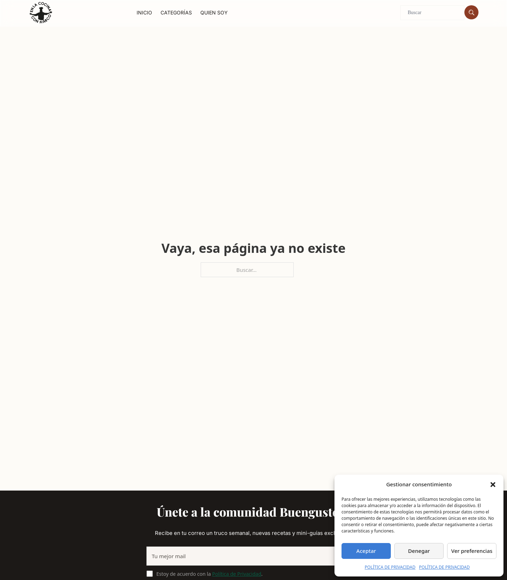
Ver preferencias (471, 550)
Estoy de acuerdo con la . (209, 573)
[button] (492, 484)
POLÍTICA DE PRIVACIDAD (390, 567)
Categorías (176, 12)
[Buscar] (471, 12)
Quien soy (214, 12)
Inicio (144, 12)
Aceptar (366, 550)
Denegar (419, 550)
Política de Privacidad (236, 573)
